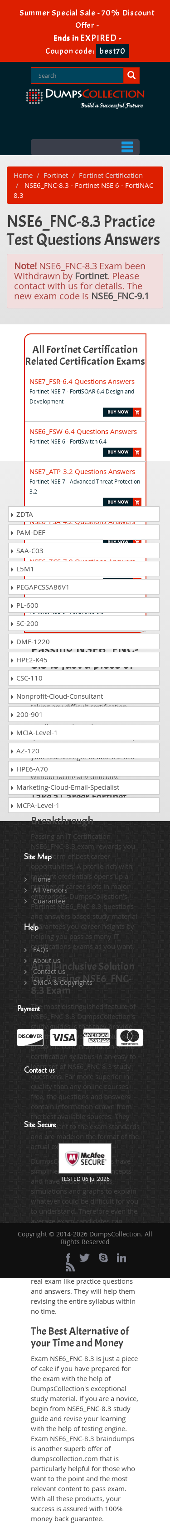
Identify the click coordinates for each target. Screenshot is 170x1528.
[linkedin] (121, 1257)
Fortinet (56, 175)
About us (46, 960)
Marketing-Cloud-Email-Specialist (64, 787)
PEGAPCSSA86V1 (40, 586)
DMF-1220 (30, 641)
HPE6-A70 (29, 768)
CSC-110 (26, 677)
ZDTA (21, 514)
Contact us (49, 971)
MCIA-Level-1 (34, 732)
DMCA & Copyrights (62, 982)
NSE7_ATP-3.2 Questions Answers (82, 471)
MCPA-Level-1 (35, 805)
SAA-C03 (27, 550)
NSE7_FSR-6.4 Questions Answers (82, 381)
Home (23, 175)
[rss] (70, 1266)
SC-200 (24, 623)
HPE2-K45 (29, 659)
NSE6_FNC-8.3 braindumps (92, 1438)
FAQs (41, 949)
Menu (85, 147)
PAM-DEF (27, 532)
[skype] (103, 1257)
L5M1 (22, 568)
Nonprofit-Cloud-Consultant (56, 696)
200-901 (26, 714)
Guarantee (49, 901)
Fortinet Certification (111, 175)
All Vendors (50, 890)
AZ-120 (24, 750)
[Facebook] (68, 1257)
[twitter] (84, 1257)
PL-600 (24, 605)
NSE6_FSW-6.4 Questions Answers (83, 431)
